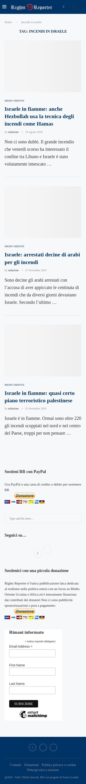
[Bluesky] (53, 747)
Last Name (17, 684)
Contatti (15, 765)
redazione (13, 132)
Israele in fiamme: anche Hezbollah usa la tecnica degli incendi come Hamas (39, 116)
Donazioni (31, 765)
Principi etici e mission (43, 770)
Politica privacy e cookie (59, 765)
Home (8, 22)
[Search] (81, 7)
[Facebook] (63, 7)
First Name (17, 665)
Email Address (21, 646)
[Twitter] (43, 747)
